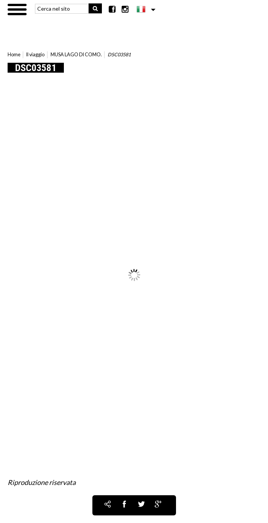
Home (14, 54)
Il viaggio (35, 54)
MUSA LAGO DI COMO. (76, 54)
